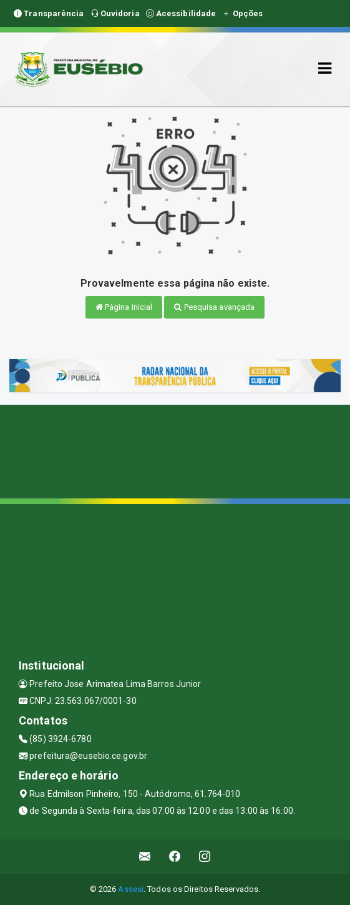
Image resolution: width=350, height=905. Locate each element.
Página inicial (124, 307)
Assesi (130, 889)
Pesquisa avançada (214, 307)
